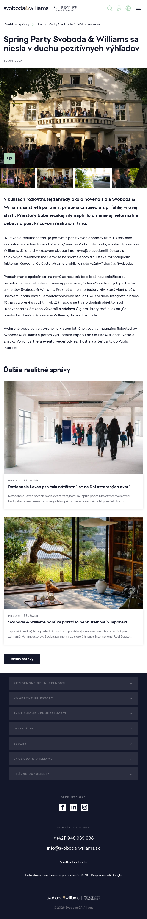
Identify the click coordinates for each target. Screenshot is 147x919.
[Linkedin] (73, 807)
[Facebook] (62, 807)
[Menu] (137, 8)
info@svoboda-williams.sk (73, 848)
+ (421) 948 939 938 (73, 837)
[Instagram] (84, 807)
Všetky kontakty (73, 862)
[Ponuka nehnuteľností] (110, 8)
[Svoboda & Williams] (40, 8)
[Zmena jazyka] (128, 8)
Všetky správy (21, 659)
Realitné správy (16, 24)
